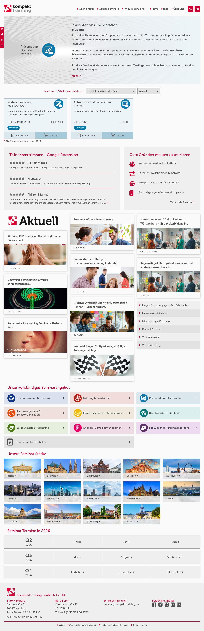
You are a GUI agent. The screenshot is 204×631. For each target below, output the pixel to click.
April (77, 542)
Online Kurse (85, 8)
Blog (165, 8)
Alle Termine (19, 135)
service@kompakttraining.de (121, 604)
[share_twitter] (2, 40)
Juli (77, 557)
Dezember (175, 572)
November (126, 572)
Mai (126, 542)
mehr (76, 75)
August (126, 557)
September (175, 557)
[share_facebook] (2, 35)
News (154, 8)
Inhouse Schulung (133, 8)
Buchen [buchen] (51, 135)
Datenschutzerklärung (113, 625)
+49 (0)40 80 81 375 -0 (26, 612)
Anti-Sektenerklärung (81, 625)
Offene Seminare (108, 8)
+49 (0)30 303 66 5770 (74, 612)
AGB (61, 625)
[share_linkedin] (2, 45)
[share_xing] (2, 29)
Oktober (77, 572)
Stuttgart (13, 127)
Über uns (177, 8)
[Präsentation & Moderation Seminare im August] (190, 9)
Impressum (139, 625)
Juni (175, 542)
